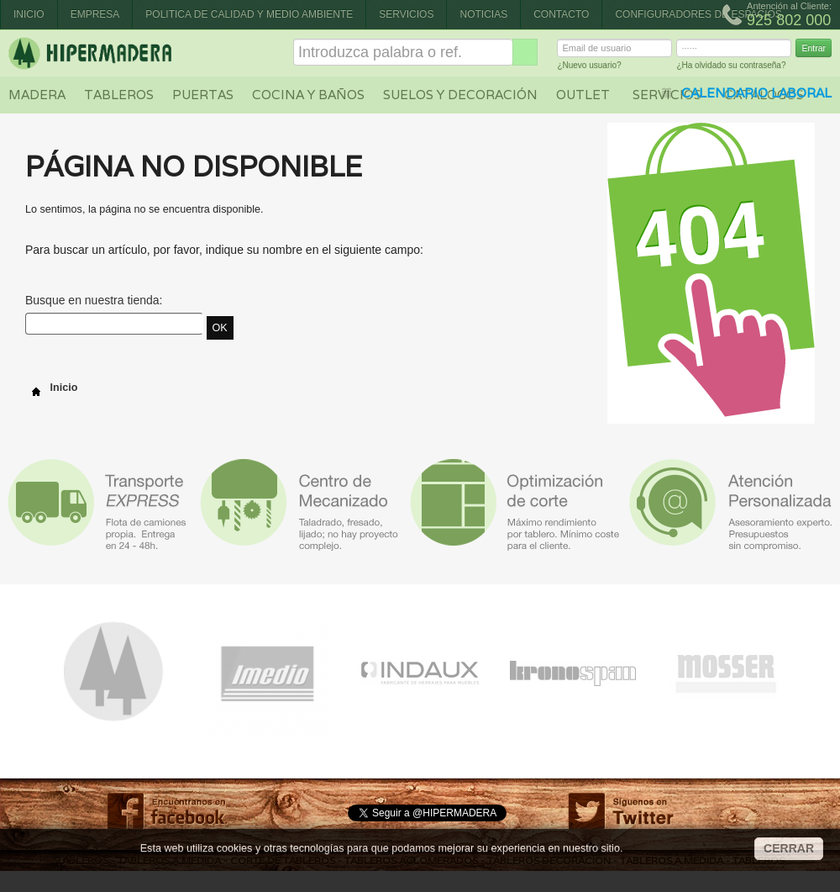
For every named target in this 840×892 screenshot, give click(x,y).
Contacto (561, 14)
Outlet (583, 95)
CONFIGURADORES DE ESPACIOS (698, 14)
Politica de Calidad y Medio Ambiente (249, 14)
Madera (37, 95)
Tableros (119, 95)
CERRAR (789, 848)
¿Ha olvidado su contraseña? (730, 68)
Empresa (95, 14)
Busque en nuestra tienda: (93, 300)
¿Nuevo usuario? (589, 68)
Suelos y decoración (460, 95)
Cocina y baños (308, 95)
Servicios (406, 14)
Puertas (203, 95)
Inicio (29, 14)
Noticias (483, 14)
